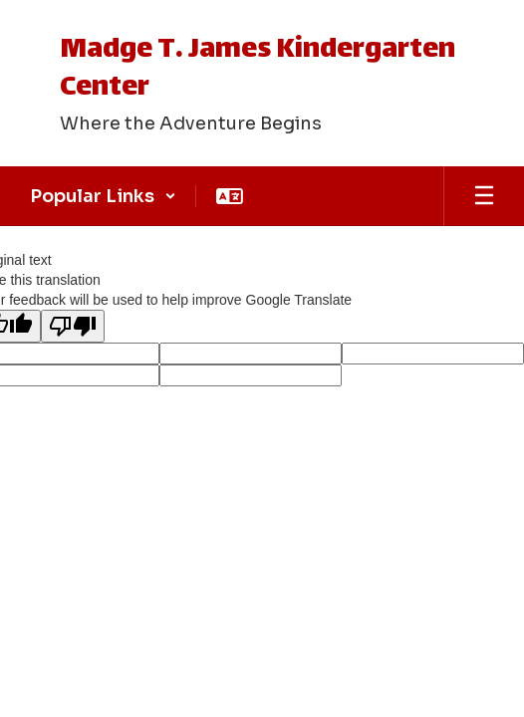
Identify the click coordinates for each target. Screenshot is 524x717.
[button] (103, 196)
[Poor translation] (73, 326)
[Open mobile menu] (484, 196)
